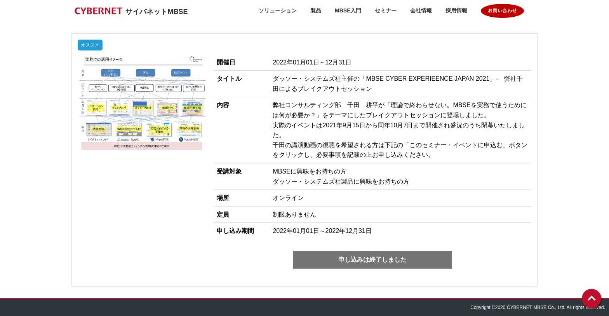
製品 (315, 10)
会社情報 (421, 10)
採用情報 (456, 10)
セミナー (386, 10)
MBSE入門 (348, 10)
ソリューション (278, 10)
